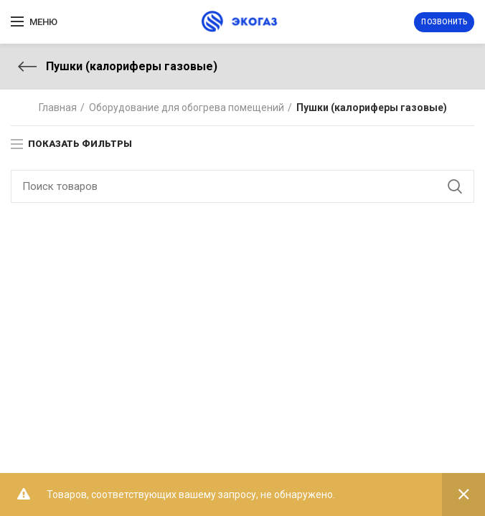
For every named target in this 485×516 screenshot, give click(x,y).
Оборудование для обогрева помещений (186, 107)
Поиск (455, 186)
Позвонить (444, 22)
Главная (58, 107)
